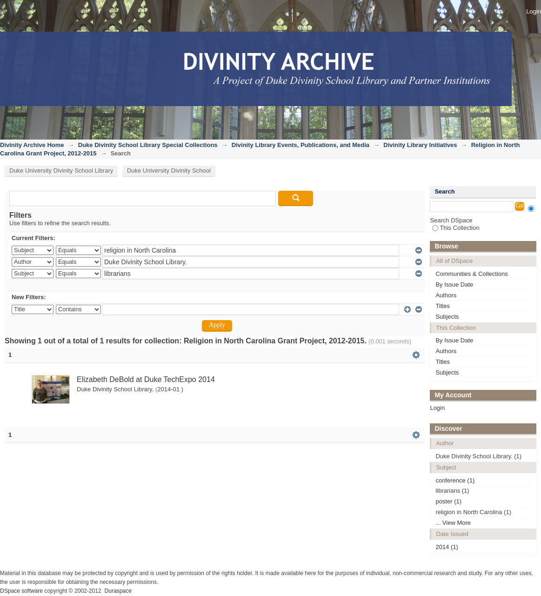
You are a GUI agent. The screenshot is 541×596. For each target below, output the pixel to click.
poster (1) (448, 501)
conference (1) (454, 480)
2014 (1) (446, 546)
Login (533, 11)
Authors (445, 295)
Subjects (447, 316)
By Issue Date (454, 284)
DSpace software (21, 591)
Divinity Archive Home (32, 144)
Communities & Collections (471, 273)
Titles (442, 305)
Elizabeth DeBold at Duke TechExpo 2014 (146, 379)
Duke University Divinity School (169, 170)
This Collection (455, 227)
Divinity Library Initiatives (420, 144)
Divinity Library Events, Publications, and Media (300, 144)
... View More (453, 522)
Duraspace (117, 591)
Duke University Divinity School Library (61, 170)
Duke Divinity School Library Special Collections (148, 144)
